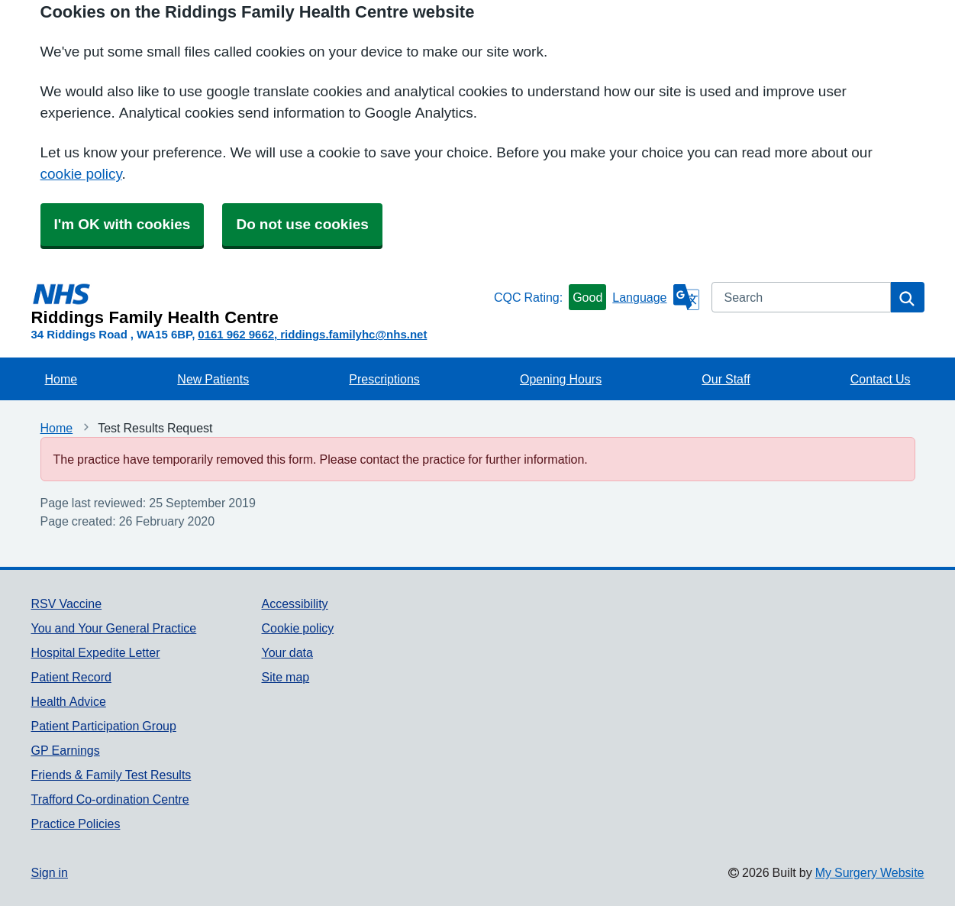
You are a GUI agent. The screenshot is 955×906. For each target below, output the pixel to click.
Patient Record (71, 677)
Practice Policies (76, 823)
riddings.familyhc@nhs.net (353, 334)
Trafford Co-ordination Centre (110, 799)
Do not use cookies (302, 224)
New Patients (213, 379)
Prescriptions (384, 379)
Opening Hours (561, 379)
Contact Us (880, 379)
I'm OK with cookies (122, 224)
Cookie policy (297, 628)
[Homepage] (259, 304)
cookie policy (81, 174)
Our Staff (726, 379)
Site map (285, 677)
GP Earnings (65, 750)
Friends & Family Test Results (111, 774)
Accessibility (294, 603)
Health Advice (68, 701)
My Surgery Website (869, 872)
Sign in (49, 872)
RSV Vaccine (66, 603)
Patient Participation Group (103, 726)
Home (61, 379)
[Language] (655, 297)
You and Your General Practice (114, 628)
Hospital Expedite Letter (95, 652)
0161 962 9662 (236, 334)
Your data (286, 652)
